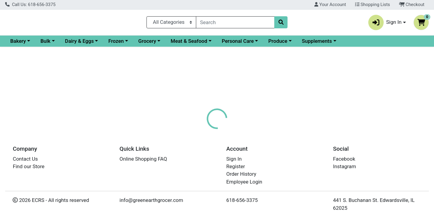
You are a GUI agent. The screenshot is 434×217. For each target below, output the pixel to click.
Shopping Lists (372, 4)
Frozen (168, 43)
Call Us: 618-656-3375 (30, 4)
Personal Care (290, 43)
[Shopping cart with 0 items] (421, 23)
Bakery (70, 43)
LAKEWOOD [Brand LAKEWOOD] (257, 177)
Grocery (199, 43)
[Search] (235, 23)
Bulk (97, 43)
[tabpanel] (307, 169)
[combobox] (235, 23)
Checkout (412, 4)
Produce (329, 43)
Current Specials (29, 43)
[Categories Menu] (171, 23)
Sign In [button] (385, 23)
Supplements (369, 43)
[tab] (197, 131)
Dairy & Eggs (131, 43)
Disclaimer (255, 131)
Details (198, 131)
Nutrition (224, 131)
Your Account (330, 4)
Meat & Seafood (241, 43)
